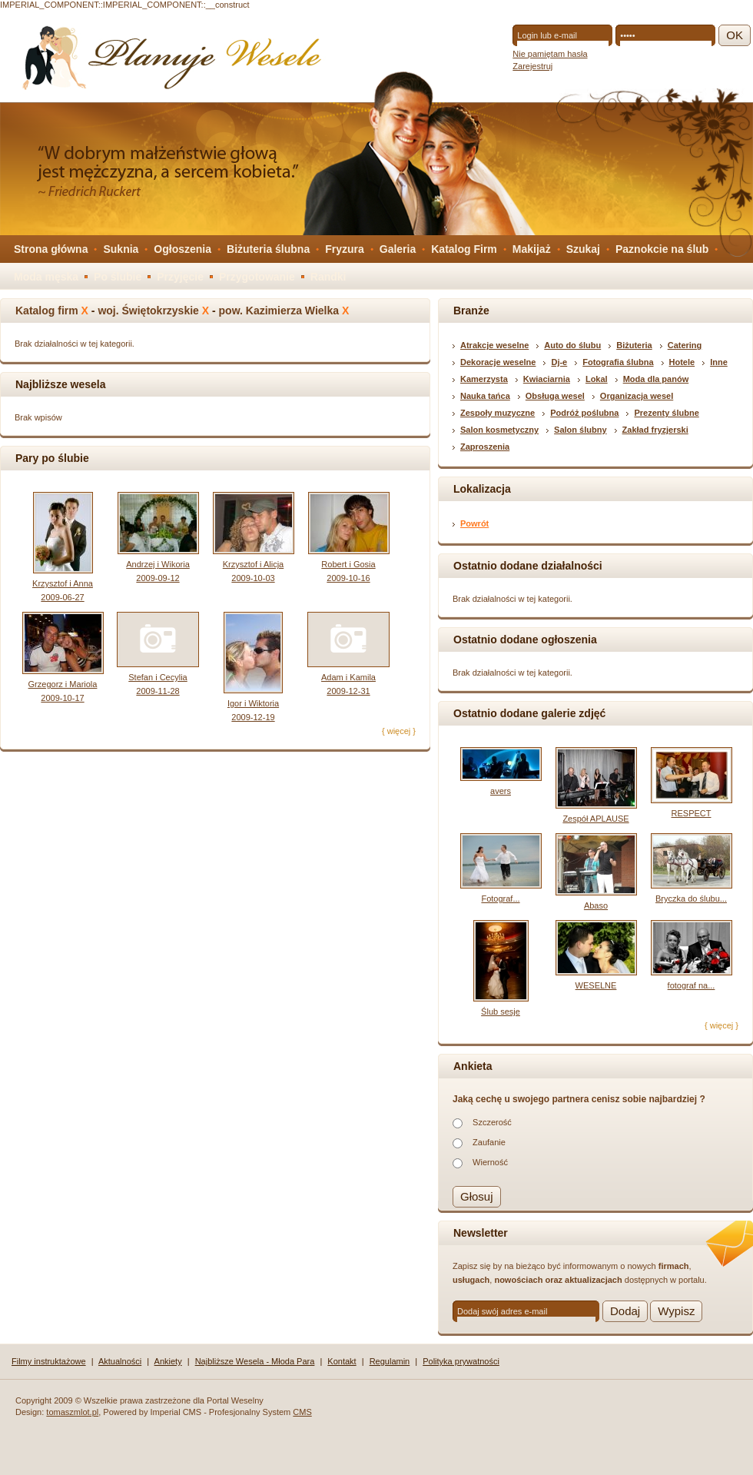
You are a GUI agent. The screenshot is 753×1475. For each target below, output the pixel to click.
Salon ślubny (580, 429)
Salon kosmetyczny (499, 429)
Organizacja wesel (636, 395)
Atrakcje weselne (494, 345)
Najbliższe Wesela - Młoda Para (255, 1361)
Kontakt (341, 1361)
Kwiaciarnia (546, 379)
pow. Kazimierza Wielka (279, 310)
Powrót (474, 523)
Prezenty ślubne (666, 412)
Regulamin (390, 1361)
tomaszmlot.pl (72, 1412)
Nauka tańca (485, 395)
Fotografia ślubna (617, 362)
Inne (719, 362)
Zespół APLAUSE (595, 818)
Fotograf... (500, 898)
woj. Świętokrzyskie (148, 310)
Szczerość (492, 1122)
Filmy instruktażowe (49, 1361)
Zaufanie (489, 1142)
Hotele (682, 362)
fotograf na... (691, 985)
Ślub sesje (500, 1011)
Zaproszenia (484, 446)
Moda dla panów (656, 379)
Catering (685, 345)
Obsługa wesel (555, 395)
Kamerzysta (484, 379)
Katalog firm (46, 310)
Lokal (596, 379)
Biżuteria (634, 345)
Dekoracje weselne (498, 362)
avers (500, 791)
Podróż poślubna (584, 412)
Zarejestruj (532, 66)
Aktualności (119, 1361)
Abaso (596, 905)
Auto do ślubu (572, 345)
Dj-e (559, 362)
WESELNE (596, 985)
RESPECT (692, 813)
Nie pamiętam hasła (550, 53)
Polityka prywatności (461, 1361)
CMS (302, 1412)
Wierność (490, 1162)
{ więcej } (399, 731)
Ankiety (168, 1361)
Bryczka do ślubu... (691, 898)
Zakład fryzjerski (655, 429)
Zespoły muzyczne (497, 412)
